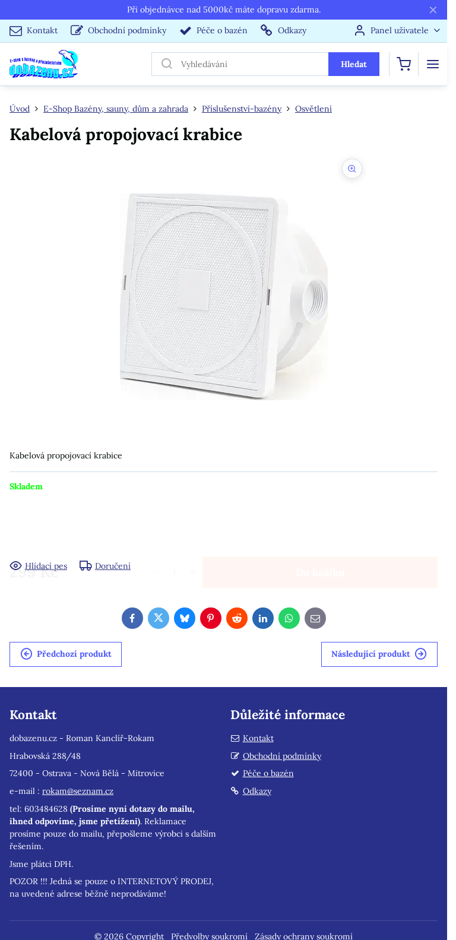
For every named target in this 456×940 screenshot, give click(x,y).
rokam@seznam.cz (77, 791)
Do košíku (320, 526)
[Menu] (433, 64)
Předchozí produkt (66, 654)
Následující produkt (379, 654)
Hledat (354, 64)
